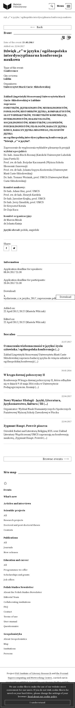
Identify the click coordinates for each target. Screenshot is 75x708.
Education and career (16, 560)
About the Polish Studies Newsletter (23, 592)
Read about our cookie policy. (42, 696)
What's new (10, 496)
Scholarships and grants (16, 574)
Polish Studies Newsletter (19, 587)
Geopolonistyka (13, 634)
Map (6, 643)
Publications (11, 537)
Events (7, 490)
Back (40, 27)
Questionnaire (11, 626)
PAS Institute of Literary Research (33, 673)
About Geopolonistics (15, 639)
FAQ (6, 606)
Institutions (10, 648)
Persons (8, 653)
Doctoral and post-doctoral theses (22, 525)
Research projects (13, 520)
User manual (10, 621)
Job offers (9, 579)
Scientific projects (14, 510)
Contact (8, 611)
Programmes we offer (15, 569)
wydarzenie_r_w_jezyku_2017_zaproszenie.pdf (30, 298)
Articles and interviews (17, 503)
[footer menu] (6, 483)
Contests (8, 530)
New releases (11, 552)
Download (65, 297)
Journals (8, 547)
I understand (37, 702)
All (5, 515)
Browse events (53, 459)
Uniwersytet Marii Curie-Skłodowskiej (27, 87)
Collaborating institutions (17, 602)
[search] (52, 6)
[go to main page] (16, 6)
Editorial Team (11, 597)
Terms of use (11, 616)
